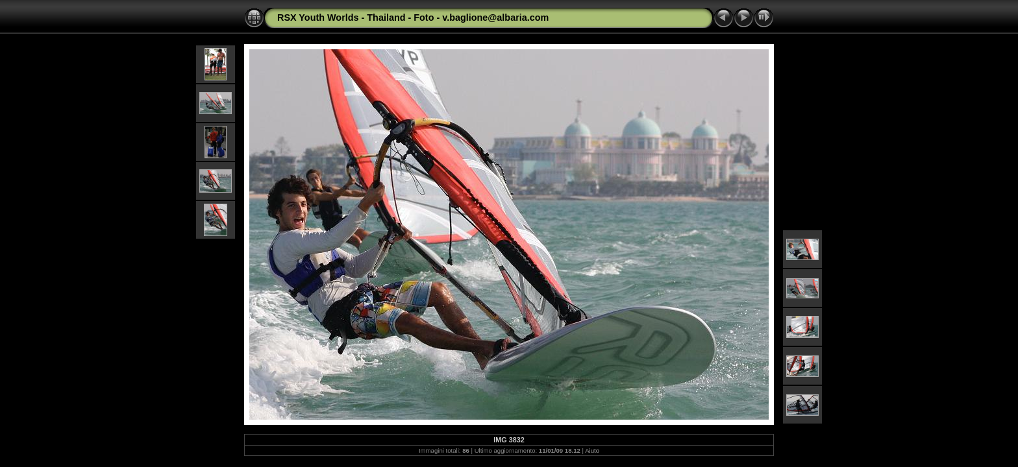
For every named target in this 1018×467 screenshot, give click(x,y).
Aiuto (592, 450)
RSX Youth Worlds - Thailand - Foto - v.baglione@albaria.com (413, 17)
